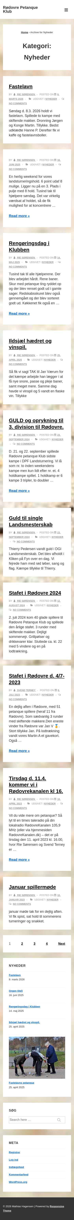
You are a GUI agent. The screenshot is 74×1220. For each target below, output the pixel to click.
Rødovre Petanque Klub (20, 9)
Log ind (13, 1159)
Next (61, 943)
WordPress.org (18, 1182)
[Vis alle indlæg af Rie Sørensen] (25, 94)
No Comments (18, 103)
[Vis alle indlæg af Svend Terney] (25, 690)
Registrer (14, 1152)
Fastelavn (21, 86)
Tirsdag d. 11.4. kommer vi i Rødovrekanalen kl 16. (36, 784)
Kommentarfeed (18, 1174)
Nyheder (51, 99)
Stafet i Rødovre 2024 (35, 593)
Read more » (19, 216)
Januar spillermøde (32, 887)
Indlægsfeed (16, 1167)
